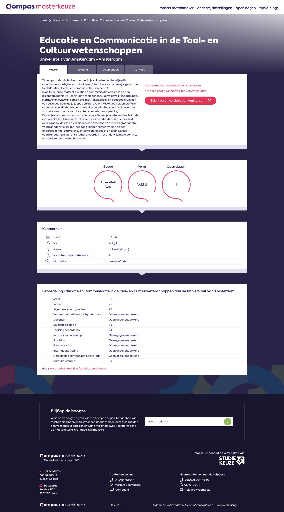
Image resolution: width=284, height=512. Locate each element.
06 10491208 (190, 485)
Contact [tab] (139, 69)
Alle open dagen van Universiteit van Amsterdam (175, 91)
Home (43, 20)
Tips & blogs (268, 8)
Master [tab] (53, 69)
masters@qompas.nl (125, 485)
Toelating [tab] (82, 69)
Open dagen (246, 8)
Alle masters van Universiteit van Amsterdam (173, 85)
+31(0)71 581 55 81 (122, 480)
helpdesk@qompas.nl (196, 489)
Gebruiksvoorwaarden (199, 505)
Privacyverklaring (226, 505)
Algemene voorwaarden (168, 505)
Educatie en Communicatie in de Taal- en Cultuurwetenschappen (125, 20)
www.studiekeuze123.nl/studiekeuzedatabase (78, 368)
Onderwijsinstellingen (214, 8)
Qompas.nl (119, 489)
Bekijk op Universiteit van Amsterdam (180, 100)
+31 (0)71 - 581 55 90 (194, 480)
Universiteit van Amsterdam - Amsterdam (81, 59)
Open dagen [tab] (111, 69)
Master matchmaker (177, 8)
